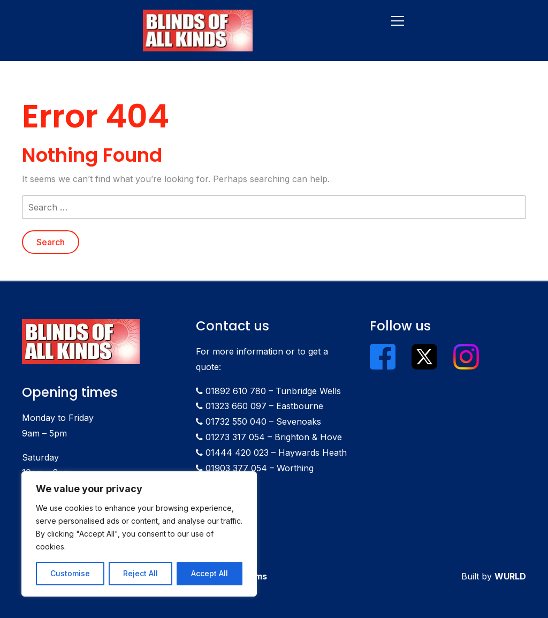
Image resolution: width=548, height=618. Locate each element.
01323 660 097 (236, 406)
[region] (139, 534)
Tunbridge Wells (308, 391)
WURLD (510, 576)
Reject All (140, 573)
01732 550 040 (236, 421)
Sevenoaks (298, 421)
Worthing (295, 468)
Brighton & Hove (308, 437)
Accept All (209, 573)
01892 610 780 (236, 391)
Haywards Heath (312, 452)
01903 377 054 (236, 468)
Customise (70, 573)
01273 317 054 (235, 437)
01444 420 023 (237, 452)
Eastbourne (299, 406)
